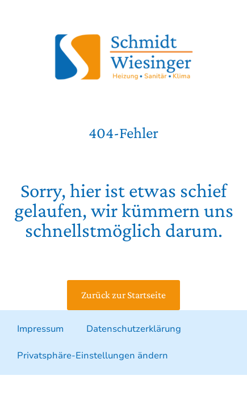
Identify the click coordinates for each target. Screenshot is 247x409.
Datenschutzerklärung (133, 329)
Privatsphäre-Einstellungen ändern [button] (92, 355)
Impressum (40, 329)
